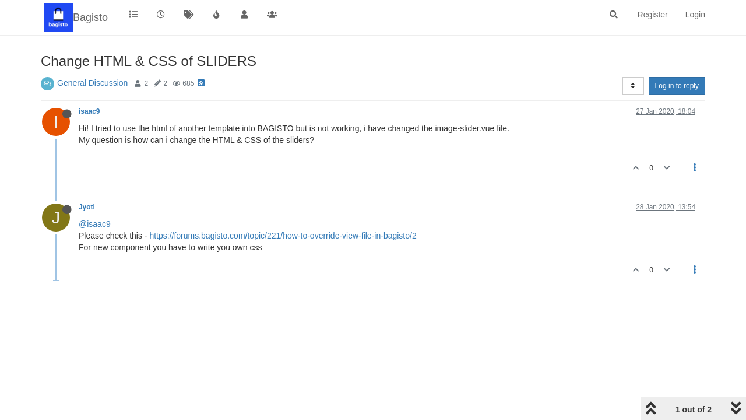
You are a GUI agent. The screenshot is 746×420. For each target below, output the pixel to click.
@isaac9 (95, 224)
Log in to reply (677, 86)
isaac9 (89, 111)
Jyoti (87, 207)
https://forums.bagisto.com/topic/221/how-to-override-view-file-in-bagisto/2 (282, 235)
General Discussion (92, 83)
